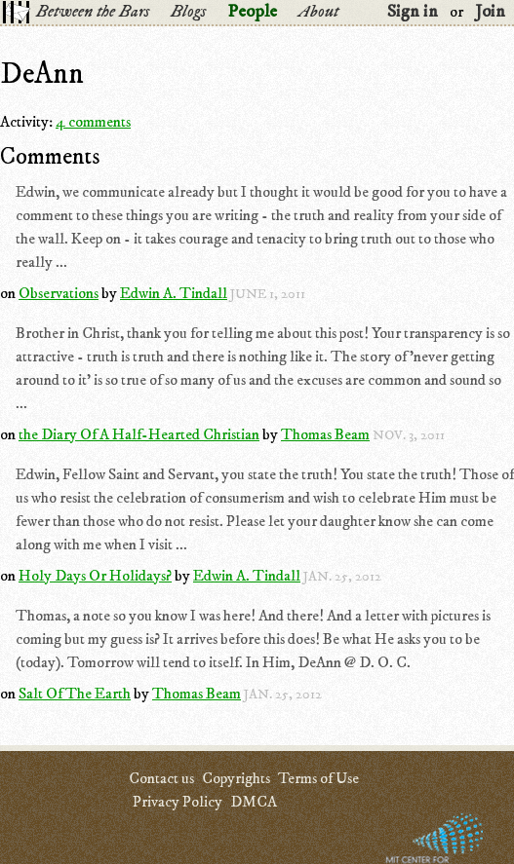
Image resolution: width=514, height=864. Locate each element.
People (252, 11)
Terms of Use (318, 778)
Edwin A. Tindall (173, 293)
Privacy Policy (177, 801)
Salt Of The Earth (75, 693)
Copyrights (236, 778)
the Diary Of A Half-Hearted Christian (139, 434)
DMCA (253, 801)
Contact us (161, 778)
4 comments (93, 121)
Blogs (188, 11)
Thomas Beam (325, 434)
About (318, 11)
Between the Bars (92, 11)
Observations (59, 293)
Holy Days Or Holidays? (95, 575)
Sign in (412, 11)
